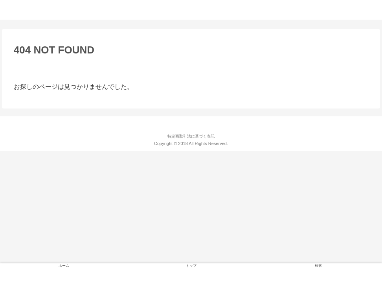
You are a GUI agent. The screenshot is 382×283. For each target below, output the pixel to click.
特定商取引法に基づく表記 (191, 136)
